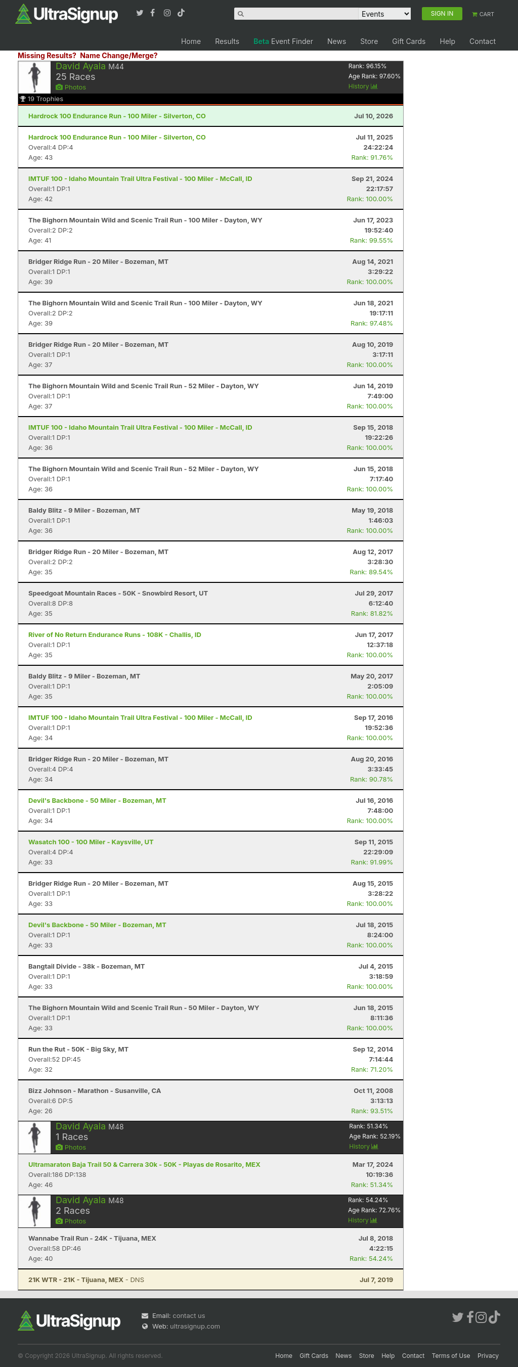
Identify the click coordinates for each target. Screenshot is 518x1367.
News (336, 41)
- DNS (86, 1279)
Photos (71, 87)
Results (227, 41)
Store (369, 41)
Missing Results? (47, 55)
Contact (482, 41)
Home (191, 41)
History (363, 86)
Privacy (488, 1355)
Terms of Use (451, 1355)
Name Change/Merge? (119, 55)
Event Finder (283, 41)
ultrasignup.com (195, 1326)
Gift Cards (408, 41)
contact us (188, 1315)
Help (447, 41)
